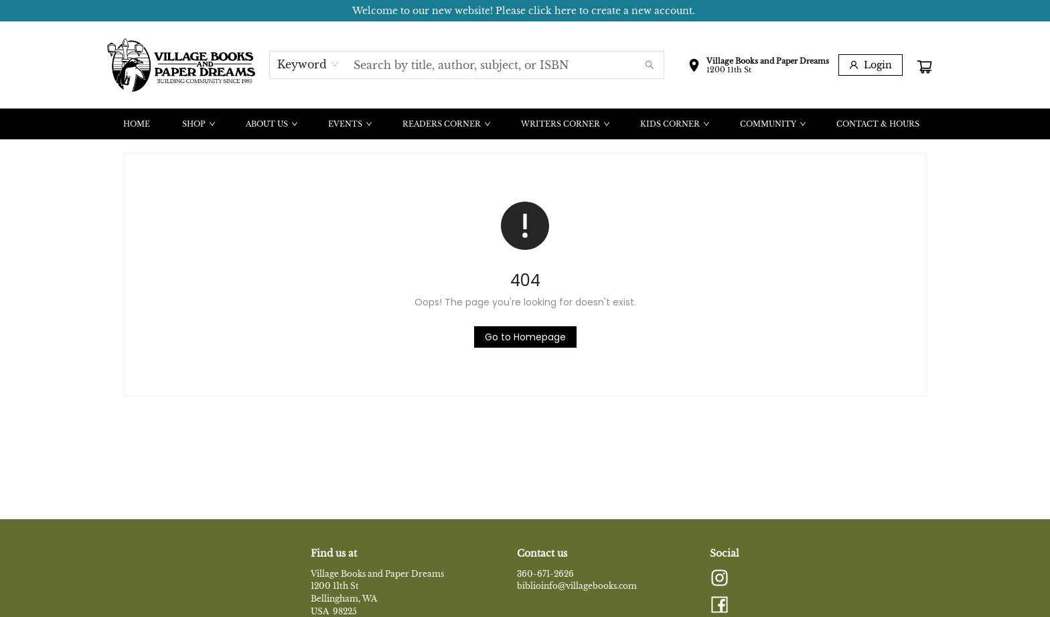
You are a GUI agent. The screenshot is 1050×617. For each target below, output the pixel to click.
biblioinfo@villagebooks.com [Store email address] (577, 586)
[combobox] (308, 64)
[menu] (525, 124)
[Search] (649, 65)
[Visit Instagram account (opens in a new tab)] (719, 579)
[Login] (870, 65)
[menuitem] (136, 124)
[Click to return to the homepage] (525, 337)
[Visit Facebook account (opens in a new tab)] (719, 605)
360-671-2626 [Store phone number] (545, 574)
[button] (758, 67)
